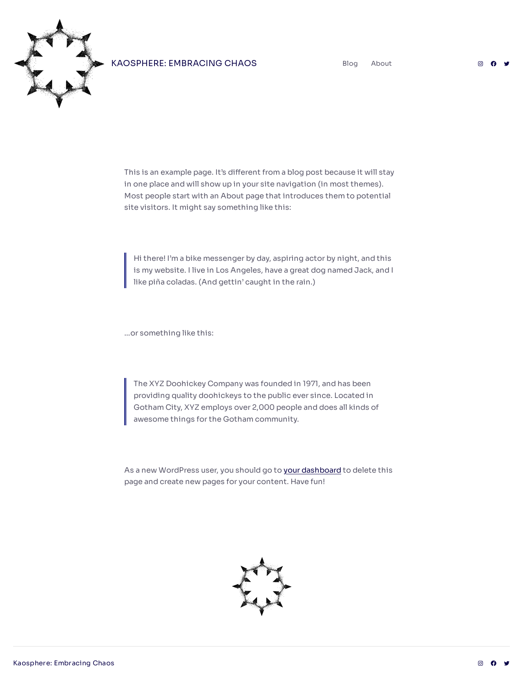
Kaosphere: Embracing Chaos (184, 63)
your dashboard (312, 470)
